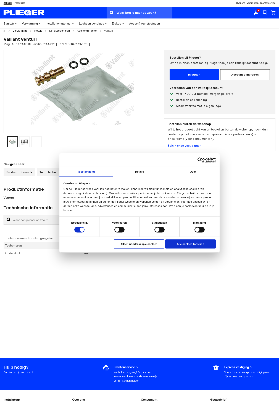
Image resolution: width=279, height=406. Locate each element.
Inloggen (194, 74)
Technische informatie (55, 172)
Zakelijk (8, 3)
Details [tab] (139, 171)
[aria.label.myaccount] (256, 13)
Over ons (240, 3)
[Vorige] (153, 141)
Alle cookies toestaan (190, 243)
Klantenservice (267, 3)
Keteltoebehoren (59, 30)
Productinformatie (19, 172)
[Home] (5, 30)
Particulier (19, 3)
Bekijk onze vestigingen (185, 145)
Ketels (38, 30)
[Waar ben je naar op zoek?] (144, 12)
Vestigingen (253, 3)
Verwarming (20, 30)
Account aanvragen (245, 74)
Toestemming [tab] (86, 171)
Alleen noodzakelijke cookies (138, 243)
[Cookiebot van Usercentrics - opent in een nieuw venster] (200, 160)
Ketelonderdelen (87, 30)
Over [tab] (193, 171)
